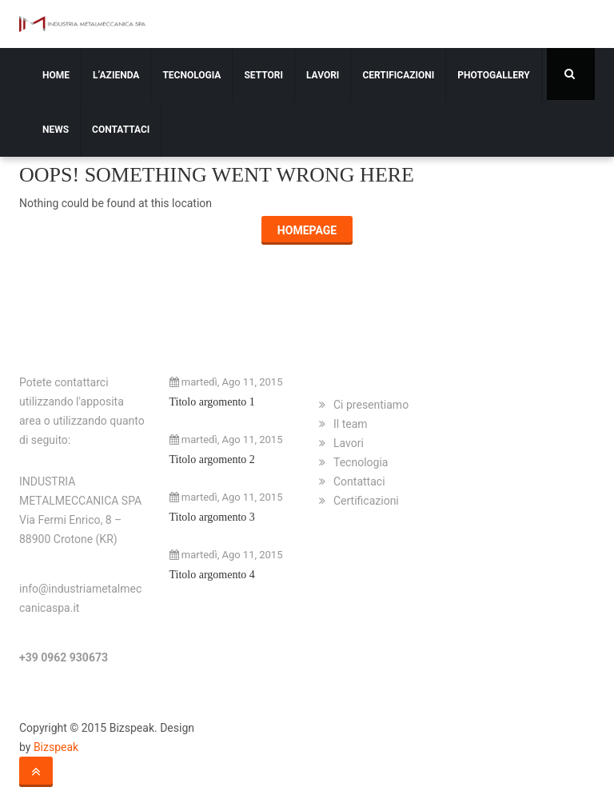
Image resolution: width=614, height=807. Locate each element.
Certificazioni (398, 75)
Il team (350, 423)
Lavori (322, 75)
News (55, 129)
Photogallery (493, 75)
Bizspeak (56, 747)
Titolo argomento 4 (212, 575)
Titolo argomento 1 (212, 402)
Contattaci (121, 129)
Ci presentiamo (371, 404)
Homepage (307, 230)
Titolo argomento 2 (212, 459)
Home (56, 75)
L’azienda (116, 75)
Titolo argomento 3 (212, 517)
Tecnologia (191, 75)
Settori (263, 75)
